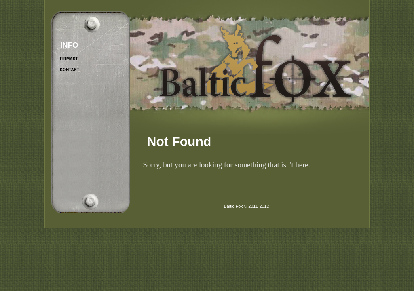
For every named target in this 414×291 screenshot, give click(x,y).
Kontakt (69, 69)
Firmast (69, 59)
